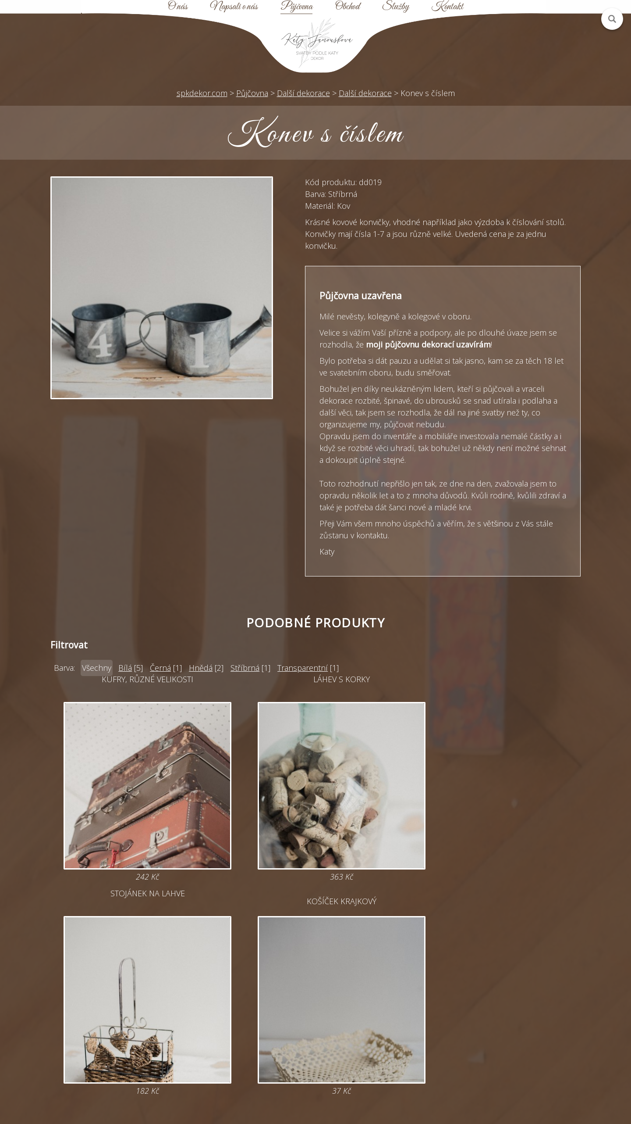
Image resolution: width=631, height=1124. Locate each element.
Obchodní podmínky (384, 1030)
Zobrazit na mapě (108, 1062)
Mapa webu (384, 1014)
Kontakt (447, 7)
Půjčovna (296, 7)
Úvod (384, 983)
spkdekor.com (202, 93)
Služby (395, 7)
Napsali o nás (234, 7)
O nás (178, 7)
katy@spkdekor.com (246, 999)
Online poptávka (247, 1014)
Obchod (347, 7)
